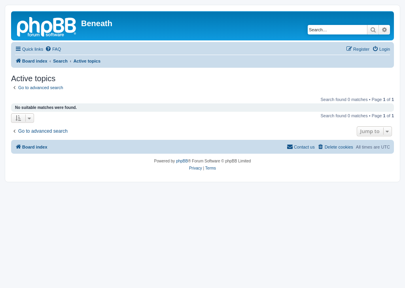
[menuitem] (53, 49)
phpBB (182, 161)
